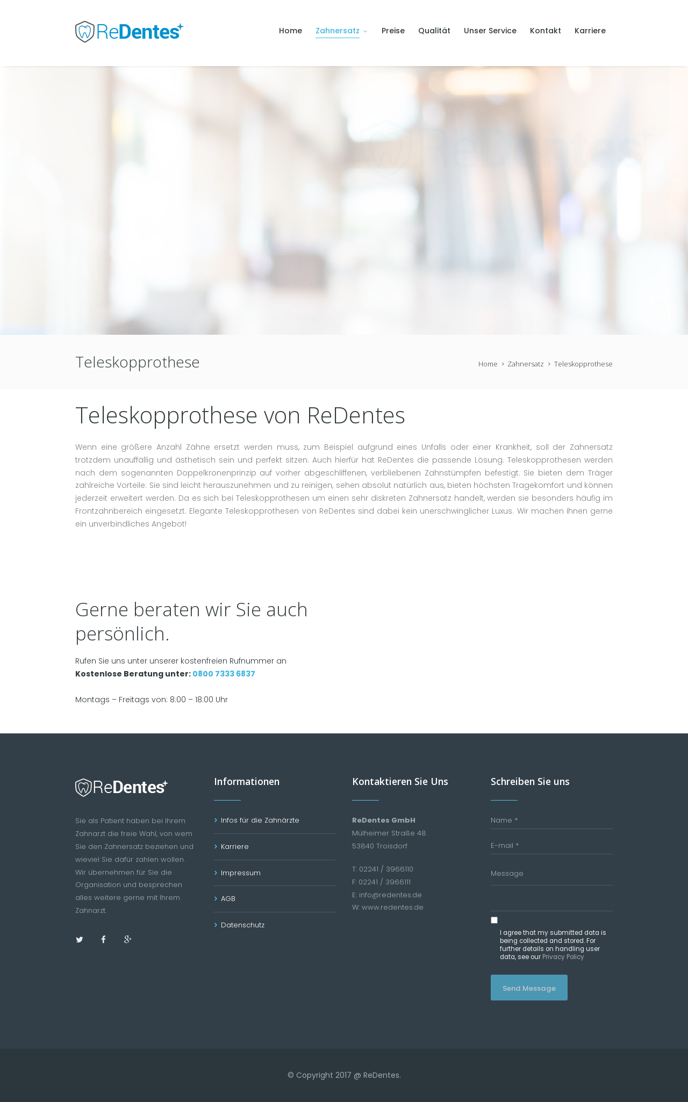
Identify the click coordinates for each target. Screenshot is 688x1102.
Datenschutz (242, 925)
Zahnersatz (525, 364)
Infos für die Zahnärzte (260, 820)
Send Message (529, 988)
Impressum (241, 873)
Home (488, 364)
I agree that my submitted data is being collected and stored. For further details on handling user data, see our (553, 945)
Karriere (235, 846)
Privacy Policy (563, 957)
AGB (228, 899)
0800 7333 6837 (223, 673)
